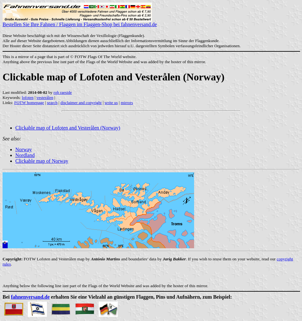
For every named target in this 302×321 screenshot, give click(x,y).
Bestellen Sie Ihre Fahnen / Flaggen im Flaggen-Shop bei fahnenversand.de (80, 22)
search (52, 102)
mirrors (127, 102)
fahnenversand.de (30, 297)
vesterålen (44, 97)
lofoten (28, 97)
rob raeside (63, 92)
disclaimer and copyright (81, 102)
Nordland (24, 155)
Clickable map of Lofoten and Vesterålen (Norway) (67, 128)
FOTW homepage (29, 102)
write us (111, 102)
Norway (23, 149)
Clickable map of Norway (41, 161)
